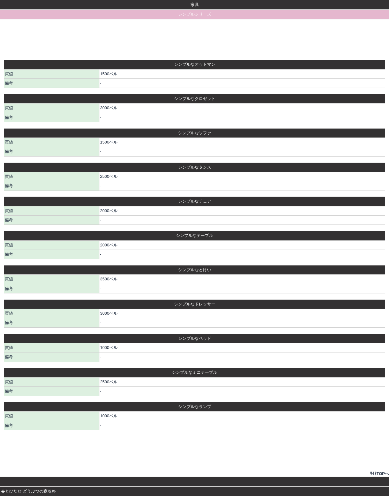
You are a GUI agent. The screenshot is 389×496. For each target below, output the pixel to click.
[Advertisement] (194, 39)
